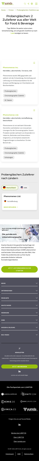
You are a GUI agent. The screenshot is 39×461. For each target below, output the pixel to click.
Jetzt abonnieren (19, 366)
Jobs (3, 320)
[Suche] (25, 4)
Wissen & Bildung (8, 327)
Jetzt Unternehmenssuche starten (19, 269)
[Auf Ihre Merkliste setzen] (34, 62)
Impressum (10, 454)
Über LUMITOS (19, 437)
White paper (6, 305)
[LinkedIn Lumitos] (19, 425)
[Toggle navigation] (36, 4)
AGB (18, 454)
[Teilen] (28, 4)
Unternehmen (6, 290)
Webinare (5, 313)
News (3, 283)
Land (12, 33)
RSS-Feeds (5, 335)
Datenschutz (28, 454)
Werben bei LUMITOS (18, 433)
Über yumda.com (19, 441)
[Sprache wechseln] (31, 4)
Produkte (5, 298)
